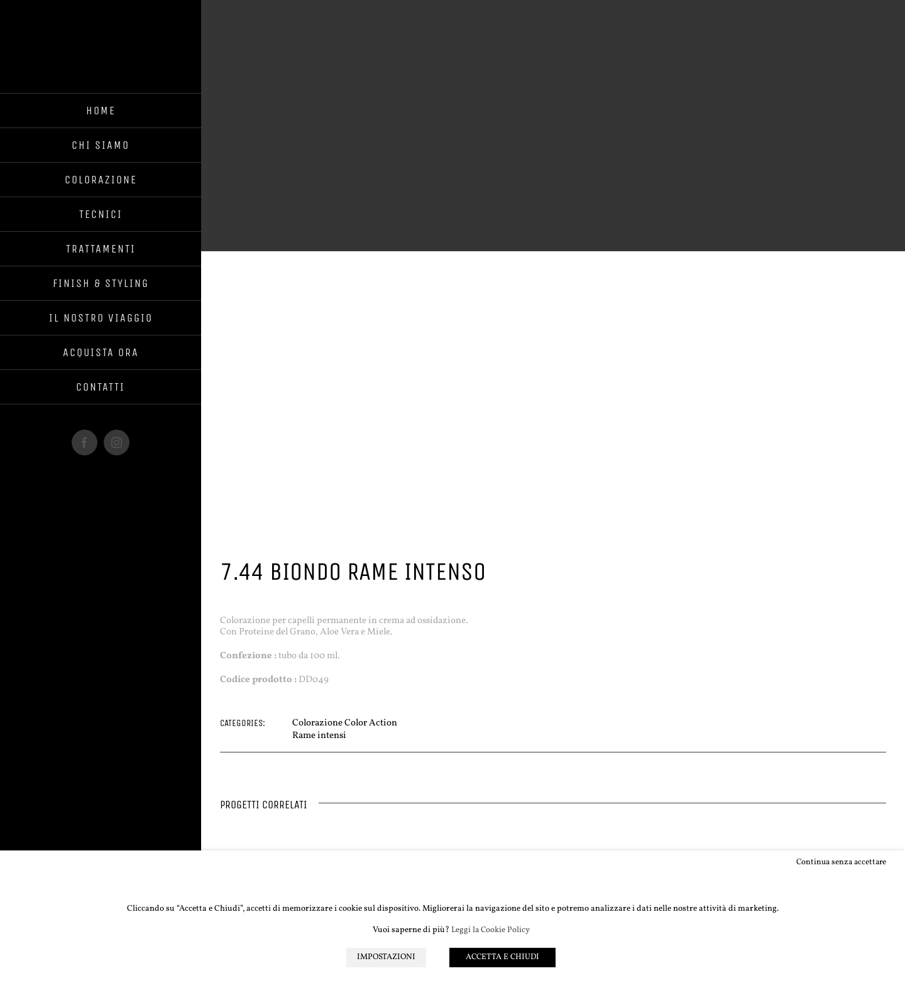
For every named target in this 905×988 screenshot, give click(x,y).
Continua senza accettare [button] (841, 862)
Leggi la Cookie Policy (490, 930)
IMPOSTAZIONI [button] (386, 957)
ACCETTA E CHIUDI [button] (503, 957)
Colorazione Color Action (344, 723)
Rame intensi (319, 735)
